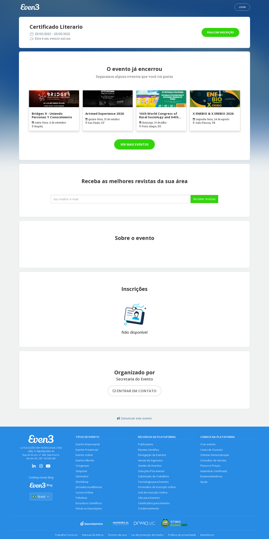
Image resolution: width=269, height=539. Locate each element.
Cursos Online (84, 492)
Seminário (82, 476)
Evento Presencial (87, 450)
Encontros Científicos (89, 503)
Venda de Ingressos (150, 460)
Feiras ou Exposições (89, 508)
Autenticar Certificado (213, 471)
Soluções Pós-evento (151, 471)
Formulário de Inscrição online (157, 487)
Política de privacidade (182, 535)
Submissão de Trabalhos (153, 476)
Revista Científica (148, 450)
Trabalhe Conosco (66, 535)
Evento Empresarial (88, 444)
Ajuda (203, 482)
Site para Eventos (149, 498)
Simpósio (81, 471)
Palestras (81, 498)
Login (242, 7)
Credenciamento (148, 508)
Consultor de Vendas (213, 460)
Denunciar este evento (134, 418)
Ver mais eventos (134, 144)
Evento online (84, 455)
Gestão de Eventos (149, 465)
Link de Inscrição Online (152, 492)
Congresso (82, 465)
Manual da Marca (92, 535)
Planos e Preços (210, 465)
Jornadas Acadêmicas (89, 487)
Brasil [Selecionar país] (41, 497)
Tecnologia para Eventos (153, 482)
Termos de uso (117, 535)
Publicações (145, 444)
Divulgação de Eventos (152, 455)
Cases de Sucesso (211, 450)
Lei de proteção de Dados (147, 535)
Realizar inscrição (220, 32)
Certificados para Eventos (154, 503)
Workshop (82, 482)
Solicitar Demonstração (214, 455)
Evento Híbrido (85, 460)
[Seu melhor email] (121, 199)
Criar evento (208, 444)
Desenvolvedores (211, 476)
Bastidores (207, 535)
